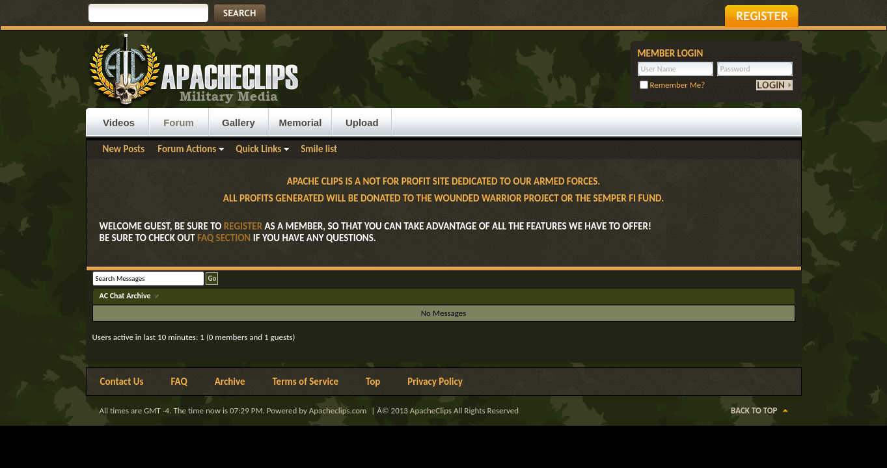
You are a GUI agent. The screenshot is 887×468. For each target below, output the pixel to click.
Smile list (319, 149)
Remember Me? (672, 85)
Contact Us (122, 381)
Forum (178, 122)
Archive (230, 381)
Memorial (300, 122)
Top (373, 381)
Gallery (238, 122)
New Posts (124, 149)
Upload (362, 122)
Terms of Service (305, 381)
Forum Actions (186, 149)
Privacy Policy (435, 381)
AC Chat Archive (126, 295)
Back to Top (754, 410)
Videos (119, 122)
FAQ (179, 381)
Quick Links (258, 149)
